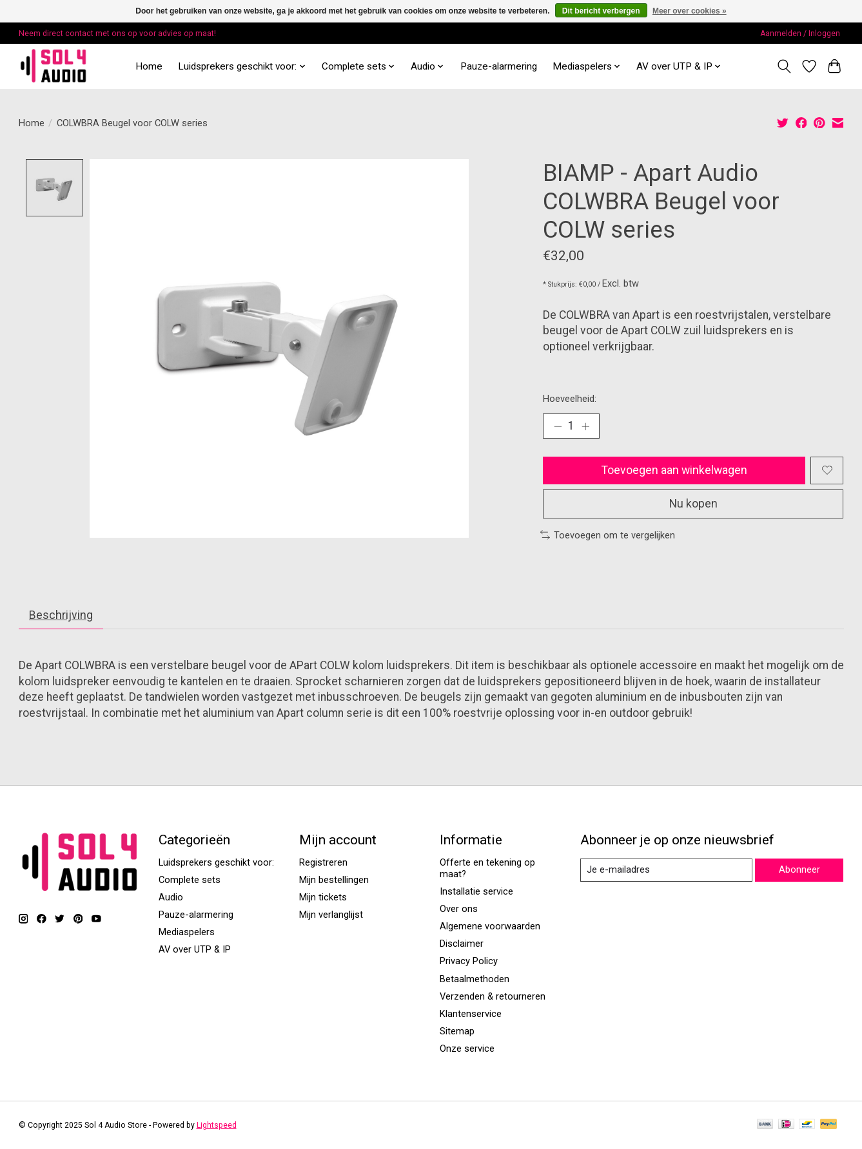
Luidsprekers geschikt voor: (216, 862)
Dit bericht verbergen (601, 10)
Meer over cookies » (689, 10)
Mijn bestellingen (334, 880)
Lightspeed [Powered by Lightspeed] (217, 1125)
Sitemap (457, 1031)
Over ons (459, 909)
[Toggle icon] (784, 66)
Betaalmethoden (474, 979)
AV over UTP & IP (195, 950)
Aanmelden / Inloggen (800, 33)
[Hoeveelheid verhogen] (585, 426)
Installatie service (476, 891)
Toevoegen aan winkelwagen (674, 470)
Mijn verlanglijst (331, 914)
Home (148, 66)
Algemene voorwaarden (490, 926)
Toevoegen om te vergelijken (608, 535)
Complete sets (189, 880)
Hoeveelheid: (569, 398)
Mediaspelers (187, 932)
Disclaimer (462, 944)
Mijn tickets (323, 897)
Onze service (467, 1048)
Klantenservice (471, 1014)
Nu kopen (693, 503)
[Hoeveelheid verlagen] (558, 426)
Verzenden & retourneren (492, 996)
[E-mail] (666, 870)
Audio (171, 897)
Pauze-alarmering (498, 66)
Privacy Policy (469, 961)
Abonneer (799, 869)
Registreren (323, 862)
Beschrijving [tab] (60, 615)
